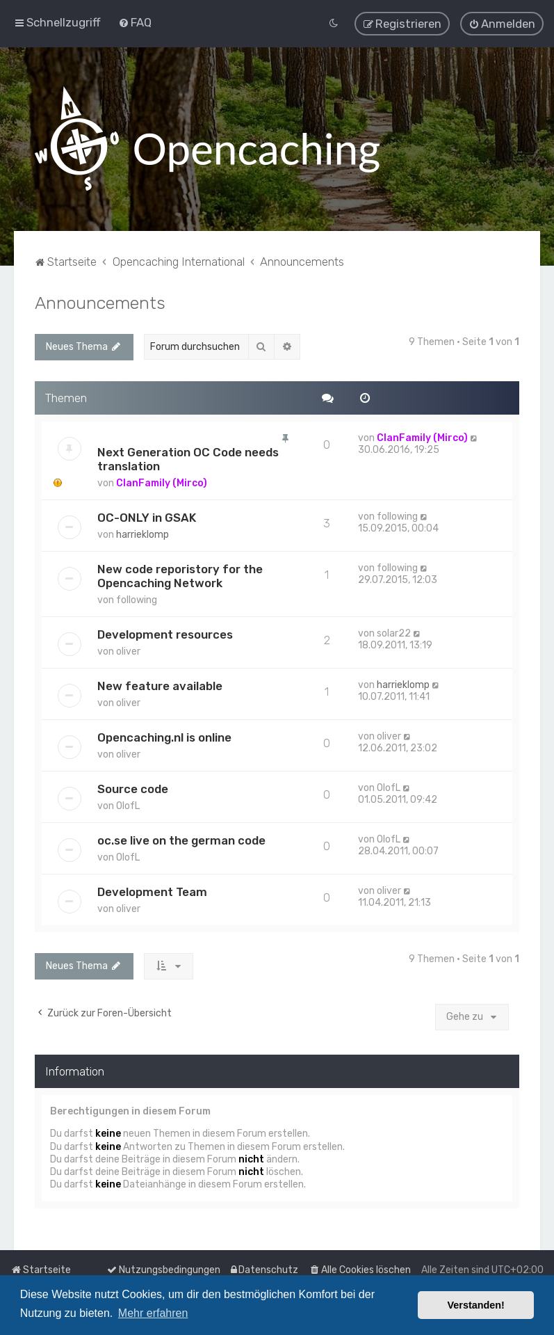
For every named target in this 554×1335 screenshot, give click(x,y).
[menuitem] (135, 22)
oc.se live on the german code (181, 840)
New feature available (159, 686)
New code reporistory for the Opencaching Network (180, 576)
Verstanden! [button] (476, 1305)
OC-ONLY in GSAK (146, 518)
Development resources (165, 634)
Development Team (152, 892)
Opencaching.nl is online (164, 737)
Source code (132, 789)
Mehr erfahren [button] (153, 1313)
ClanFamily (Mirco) (161, 483)
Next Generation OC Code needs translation (188, 459)
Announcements (100, 301)
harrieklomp (142, 535)
